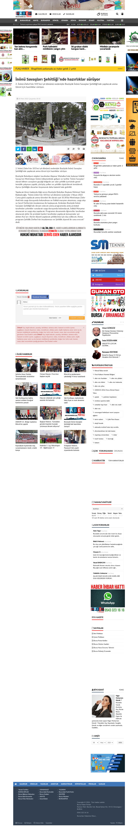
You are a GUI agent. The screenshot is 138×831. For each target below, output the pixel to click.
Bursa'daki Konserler (25, 796)
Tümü (121, 158)
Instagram (99, 284)
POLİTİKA (100, 20)
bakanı (96, 443)
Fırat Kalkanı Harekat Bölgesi (104, 374)
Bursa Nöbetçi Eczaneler (102, 651)
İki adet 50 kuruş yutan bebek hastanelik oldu (109, 205)
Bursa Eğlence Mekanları (26, 794)
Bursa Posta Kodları (100, 640)
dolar (114, 435)
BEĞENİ (99, 271)
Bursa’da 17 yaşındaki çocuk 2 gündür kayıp (107, 186)
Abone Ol (119, 280)
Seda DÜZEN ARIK (109, 341)
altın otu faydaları (100, 378)
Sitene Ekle (38, 823)
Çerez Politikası (99, 637)
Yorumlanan (106, 451)
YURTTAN (110, 20)
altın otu (97, 408)
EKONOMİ (82, 20)
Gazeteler (49, 823)
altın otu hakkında (115, 382)
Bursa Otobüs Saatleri (101, 644)
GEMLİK (96, 172)
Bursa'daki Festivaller (47, 792)
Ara (120, 742)
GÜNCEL (56, 20)
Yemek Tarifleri (23, 790)
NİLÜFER (96, 210)
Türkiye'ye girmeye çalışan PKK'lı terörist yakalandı (36, 24)
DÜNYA (73, 20)
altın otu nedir (115, 405)
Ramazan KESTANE (110, 352)
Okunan (118, 451)
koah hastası (98, 439)
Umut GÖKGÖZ (108, 328)
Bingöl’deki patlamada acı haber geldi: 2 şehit (53, 69)
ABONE (98, 280)
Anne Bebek (44, 799)
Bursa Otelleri (44, 794)
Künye (18, 823)
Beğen (120, 271)
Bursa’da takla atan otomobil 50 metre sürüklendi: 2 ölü (108, 214)
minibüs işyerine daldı (101, 401)
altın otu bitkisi (99, 382)
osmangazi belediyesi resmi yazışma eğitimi (106, 414)
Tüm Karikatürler (116, 461)
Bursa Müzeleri (64, 796)
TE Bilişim (119, 823)
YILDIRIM (62, 790)
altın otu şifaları (116, 378)
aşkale (96, 397)
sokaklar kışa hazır (100, 405)
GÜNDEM (64, 20)
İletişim (28, 823)
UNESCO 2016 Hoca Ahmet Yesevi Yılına (106, 391)
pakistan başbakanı (109, 397)
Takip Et (120, 275)
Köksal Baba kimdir (100, 371)
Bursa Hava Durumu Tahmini (104, 648)
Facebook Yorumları (40, 296)
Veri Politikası (98, 633)
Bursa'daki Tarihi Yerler (66, 792)
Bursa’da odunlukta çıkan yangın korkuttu (105, 224)
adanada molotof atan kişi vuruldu (106, 427)
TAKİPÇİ (98, 275)
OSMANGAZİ (98, 182)
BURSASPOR (45, 20)
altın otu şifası (98, 386)
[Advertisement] (50, 261)
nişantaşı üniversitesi (101, 435)
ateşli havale (98, 423)
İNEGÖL (96, 201)
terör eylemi (98, 419)
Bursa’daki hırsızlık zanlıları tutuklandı (107, 232)
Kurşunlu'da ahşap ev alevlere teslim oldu (107, 176)
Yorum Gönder (23, 297)
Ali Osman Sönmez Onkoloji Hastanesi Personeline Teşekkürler (112, 333)
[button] (108, 509)
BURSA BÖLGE (25, 20)
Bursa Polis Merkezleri (25, 799)
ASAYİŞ (35, 20)
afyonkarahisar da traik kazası (104, 431)
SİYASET (91, 20)
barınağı (109, 439)
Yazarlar (97, 322)
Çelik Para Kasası (112, 419)
